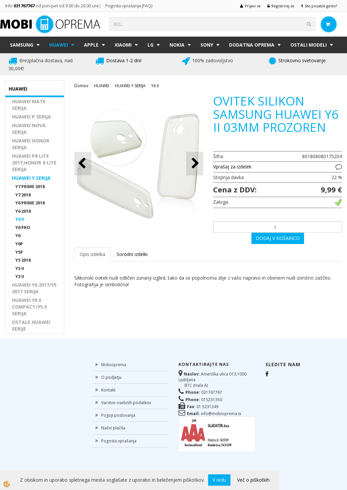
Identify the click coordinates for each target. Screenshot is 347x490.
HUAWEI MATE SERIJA (29, 104)
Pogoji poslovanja (118, 415)
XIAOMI (123, 45)
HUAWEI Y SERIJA (31, 178)
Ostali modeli (308, 45)
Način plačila (113, 428)
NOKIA (177, 45)
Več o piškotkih (253, 480)
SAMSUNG (21, 45)
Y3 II (19, 276)
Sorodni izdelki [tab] (132, 254)
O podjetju (111, 377)
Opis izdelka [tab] (92, 254)
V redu (219, 480)
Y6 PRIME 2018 (30, 203)
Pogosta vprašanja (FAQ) (129, 6)
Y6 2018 (23, 211)
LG (151, 45)
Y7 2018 (23, 195)
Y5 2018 (23, 260)
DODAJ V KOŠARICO (278, 238)
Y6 (17, 235)
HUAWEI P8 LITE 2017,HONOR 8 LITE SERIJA (34, 162)
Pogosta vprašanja (119, 441)
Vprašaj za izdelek (232, 166)
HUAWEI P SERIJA (31, 117)
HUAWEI (58, 45)
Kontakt (108, 390)
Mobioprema (113, 365)
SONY (206, 45)
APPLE (91, 45)
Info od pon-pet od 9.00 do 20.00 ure (52, 6)
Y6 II (19, 219)
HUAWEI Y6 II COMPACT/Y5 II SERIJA (29, 307)
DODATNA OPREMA (251, 45)
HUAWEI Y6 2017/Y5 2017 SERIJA (34, 288)
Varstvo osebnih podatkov (126, 402)
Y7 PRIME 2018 (30, 186)
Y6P (19, 244)
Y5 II (19, 268)
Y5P (19, 252)
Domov (81, 86)
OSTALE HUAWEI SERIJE (31, 325)
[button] (194, 163)
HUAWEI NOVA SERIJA (29, 128)
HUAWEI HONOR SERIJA (30, 143)
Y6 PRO (22, 227)
